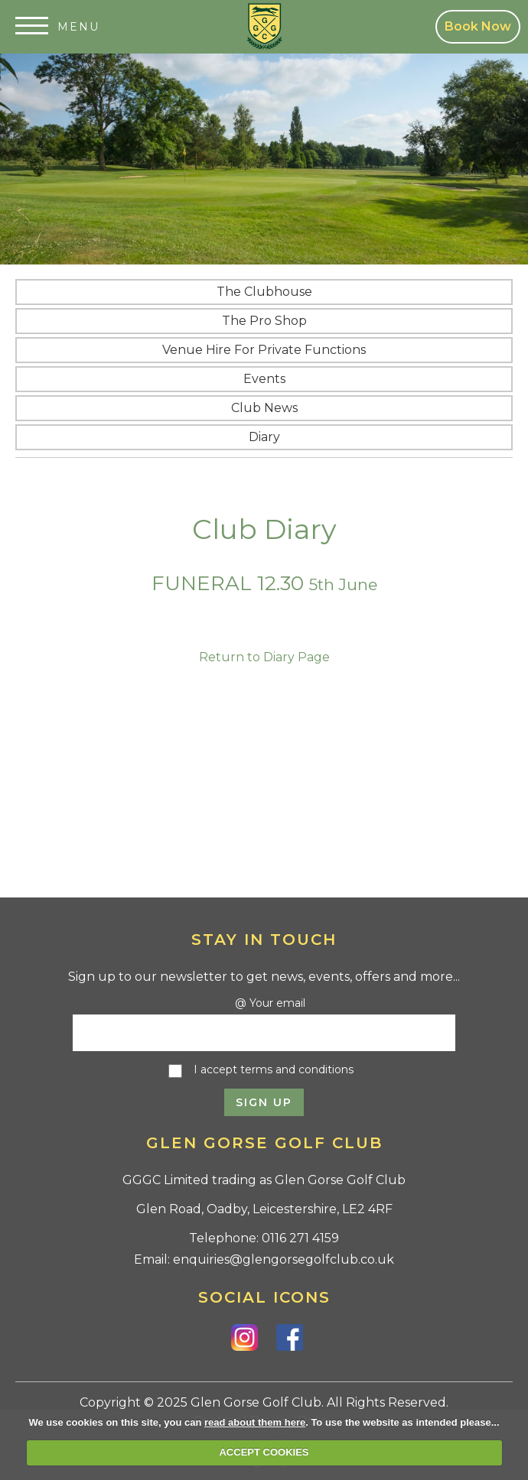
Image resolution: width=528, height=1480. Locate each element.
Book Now (478, 26)
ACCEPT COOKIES (263, 1452)
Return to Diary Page (264, 657)
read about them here (254, 1422)
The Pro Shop (264, 320)
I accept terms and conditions (274, 1069)
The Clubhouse (264, 291)
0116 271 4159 (300, 1238)
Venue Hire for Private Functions (264, 349)
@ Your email (270, 1003)
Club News (264, 408)
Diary (264, 437)
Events (264, 379)
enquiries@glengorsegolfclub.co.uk (283, 1259)
